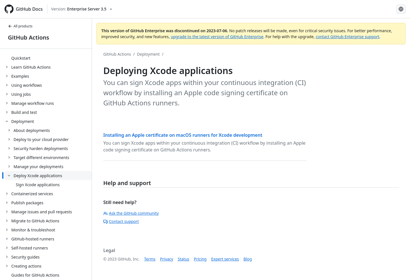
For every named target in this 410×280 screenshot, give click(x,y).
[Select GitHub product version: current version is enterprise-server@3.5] (81, 9)
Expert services (225, 259)
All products (20, 26)
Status (183, 259)
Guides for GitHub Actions (35, 275)
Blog (248, 259)
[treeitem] (48, 57)
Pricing (200, 259)
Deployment (148, 54)
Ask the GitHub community (131, 213)
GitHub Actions (28, 37)
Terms (149, 259)
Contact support (121, 221)
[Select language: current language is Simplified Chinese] (400, 9)
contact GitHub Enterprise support (348, 36)
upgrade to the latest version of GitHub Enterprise (217, 36)
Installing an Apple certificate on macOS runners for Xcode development (182, 135)
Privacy (166, 259)
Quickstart (20, 58)
